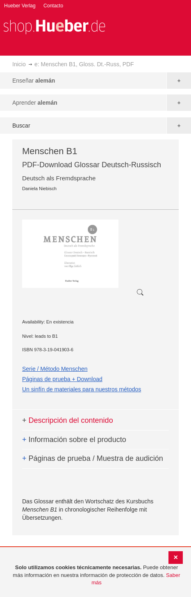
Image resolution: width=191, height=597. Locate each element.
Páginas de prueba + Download (62, 379)
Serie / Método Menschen (55, 369)
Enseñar (33, 80)
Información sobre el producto (74, 439)
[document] (96, 575)
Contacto (53, 6)
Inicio (19, 64)
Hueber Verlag (20, 6)
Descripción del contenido (67, 420)
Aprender (34, 102)
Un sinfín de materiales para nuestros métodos (81, 389)
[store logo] (54, 26)
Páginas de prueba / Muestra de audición (92, 458)
